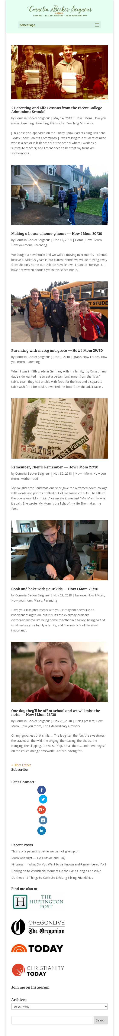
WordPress (91, 1030)
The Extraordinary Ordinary (61, 726)
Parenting (27, 123)
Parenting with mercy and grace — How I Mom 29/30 (57, 350)
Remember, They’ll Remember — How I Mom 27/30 (54, 466)
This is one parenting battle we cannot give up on (45, 832)
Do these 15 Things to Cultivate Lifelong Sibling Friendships (52, 858)
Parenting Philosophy (50, 123)
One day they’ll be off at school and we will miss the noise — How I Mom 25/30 (55, 712)
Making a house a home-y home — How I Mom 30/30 (56, 233)
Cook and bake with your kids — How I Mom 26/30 (54, 588)
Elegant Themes (49, 1030)
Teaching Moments (79, 123)
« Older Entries (21, 765)
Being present (84, 721)
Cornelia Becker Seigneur (32, 118)
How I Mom (83, 118)
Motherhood (29, 479)
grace (77, 357)
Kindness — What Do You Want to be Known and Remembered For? (58, 845)
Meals (38, 600)
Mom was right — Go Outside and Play (38, 838)
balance (80, 595)
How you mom (21, 245)
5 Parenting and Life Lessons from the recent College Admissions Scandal (56, 109)
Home (79, 240)
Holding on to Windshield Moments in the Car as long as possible (56, 851)
